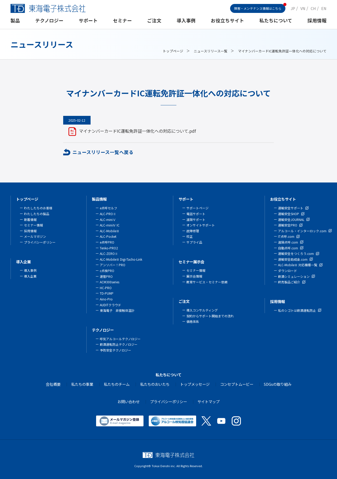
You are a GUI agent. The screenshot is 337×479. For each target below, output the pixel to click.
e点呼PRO (107, 242)
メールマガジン (35, 236)
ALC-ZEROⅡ (109, 253)
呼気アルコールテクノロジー (120, 339)
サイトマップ (208, 401)
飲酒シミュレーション (294, 276)
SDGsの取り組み (277, 384)
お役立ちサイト (227, 20)
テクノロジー (49, 20)
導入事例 (186, 20)
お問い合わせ (128, 401)
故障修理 (192, 231)
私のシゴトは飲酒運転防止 (297, 310)
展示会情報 (194, 276)
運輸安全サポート (290, 208)
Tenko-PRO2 (109, 248)
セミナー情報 (33, 225)
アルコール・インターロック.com (302, 231)
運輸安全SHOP (288, 213)
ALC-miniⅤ (108, 219)
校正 (189, 236)
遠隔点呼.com (288, 242)
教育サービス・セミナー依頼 (206, 282)
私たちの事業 (82, 384)
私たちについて (275, 20)
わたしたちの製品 (36, 213)
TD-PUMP (106, 293)
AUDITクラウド (110, 305)
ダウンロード (287, 270)
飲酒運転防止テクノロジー (118, 344)
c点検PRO (107, 270)
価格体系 (192, 321)
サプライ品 (194, 242)
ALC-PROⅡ (108, 213)
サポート (88, 20)
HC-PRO (106, 287)
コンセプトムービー (236, 384)
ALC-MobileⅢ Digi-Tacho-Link (121, 259)
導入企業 (23, 261)
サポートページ (197, 208)
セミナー (122, 20)
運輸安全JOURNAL (291, 219)
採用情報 (317, 20)
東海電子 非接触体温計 (117, 310)
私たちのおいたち (155, 384)
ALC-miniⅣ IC (110, 225)
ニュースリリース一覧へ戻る (102, 152)
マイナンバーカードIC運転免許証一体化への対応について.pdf (137, 131)
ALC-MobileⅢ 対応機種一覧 (297, 265)
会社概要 (53, 384)
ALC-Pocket (108, 236)
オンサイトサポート (200, 225)
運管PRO (106, 276)
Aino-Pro (106, 299)
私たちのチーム (117, 384)
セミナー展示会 (191, 261)
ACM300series (109, 282)
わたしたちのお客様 (38, 208)
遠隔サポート (195, 219)
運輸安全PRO (287, 225)
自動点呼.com (288, 248)
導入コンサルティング (202, 310)
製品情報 (99, 199)
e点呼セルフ (108, 208)
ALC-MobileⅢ (109, 231)
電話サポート (195, 213)
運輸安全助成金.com (293, 259)
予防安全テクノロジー (115, 350)
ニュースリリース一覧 (210, 50)
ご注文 (154, 20)
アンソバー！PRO (112, 265)
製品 (15, 20)
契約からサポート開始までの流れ (210, 316)
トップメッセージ (195, 384)
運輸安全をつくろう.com (296, 253)
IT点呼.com (286, 236)
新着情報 (30, 219)
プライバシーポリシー (40, 242)
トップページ (173, 50)
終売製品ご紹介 (289, 282)
